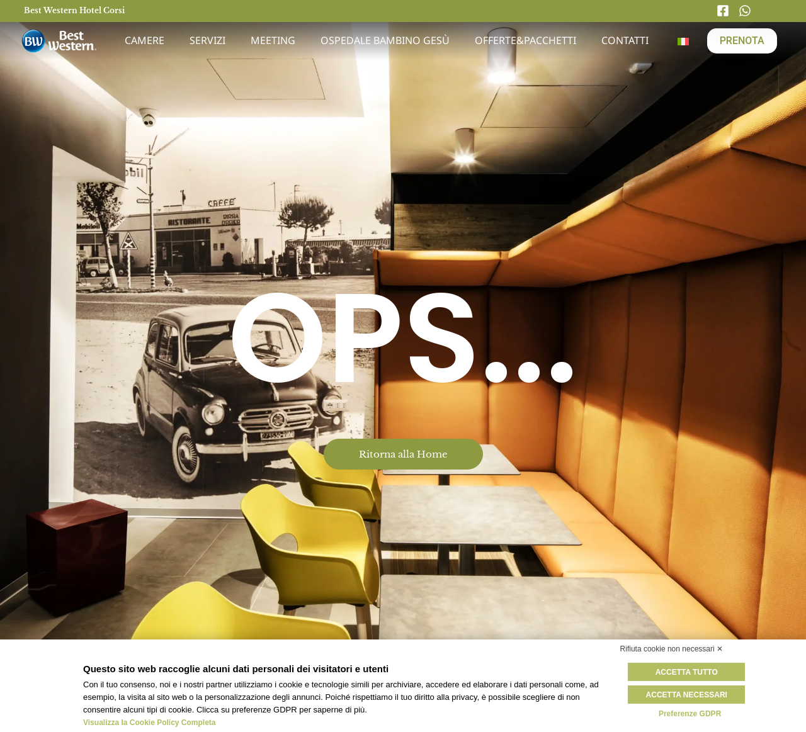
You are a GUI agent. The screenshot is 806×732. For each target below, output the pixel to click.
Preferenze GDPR (690, 713)
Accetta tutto (690, 672)
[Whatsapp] (748, 10)
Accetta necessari (689, 694)
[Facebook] (726, 10)
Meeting (273, 40)
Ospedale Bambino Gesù (385, 40)
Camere (144, 40)
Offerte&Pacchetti (525, 40)
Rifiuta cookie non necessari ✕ (671, 649)
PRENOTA (742, 41)
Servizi (207, 40)
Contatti (625, 40)
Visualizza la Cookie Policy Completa (149, 722)
